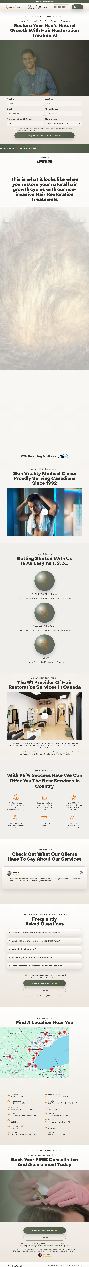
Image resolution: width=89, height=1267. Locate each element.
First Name (12, 99)
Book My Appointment (43, 983)
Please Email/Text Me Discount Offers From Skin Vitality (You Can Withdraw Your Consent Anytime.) (45, 129)
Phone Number (52, 109)
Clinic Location (51, 119)
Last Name (49, 99)
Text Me (44, 990)
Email (9, 109)
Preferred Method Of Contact (19, 119)
